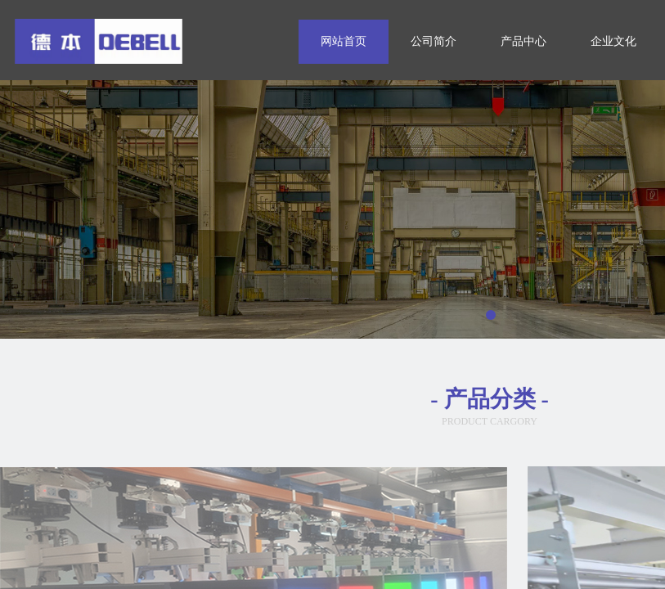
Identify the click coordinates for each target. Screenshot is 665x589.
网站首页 (343, 41)
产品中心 (523, 41)
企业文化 (613, 41)
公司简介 (433, 41)
